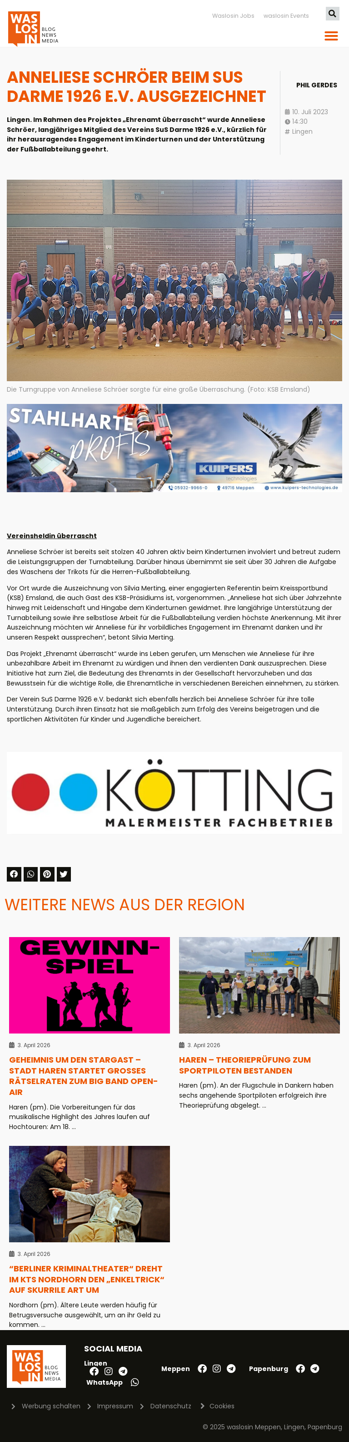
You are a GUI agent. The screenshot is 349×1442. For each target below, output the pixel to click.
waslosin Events (286, 16)
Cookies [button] (221, 1406)
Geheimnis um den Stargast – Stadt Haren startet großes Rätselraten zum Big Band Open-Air (83, 1076)
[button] (332, 13)
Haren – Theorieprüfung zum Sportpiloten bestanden (245, 1065)
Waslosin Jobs (233, 16)
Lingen (302, 131)
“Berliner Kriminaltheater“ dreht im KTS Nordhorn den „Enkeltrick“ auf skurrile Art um (87, 1279)
